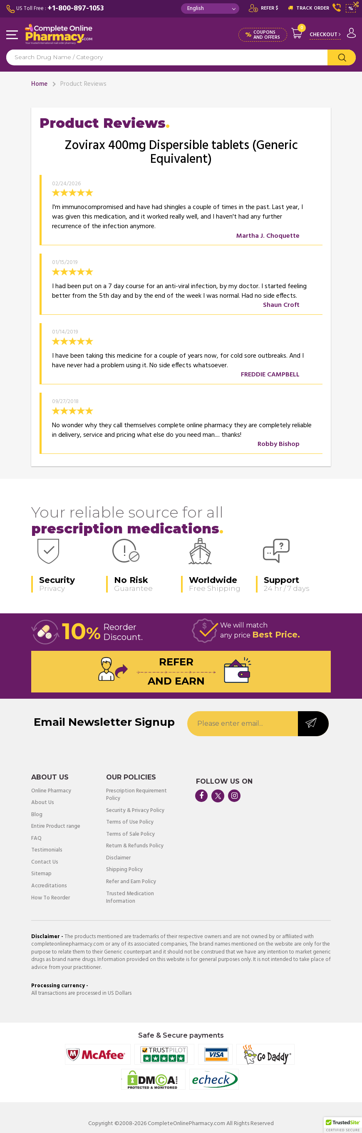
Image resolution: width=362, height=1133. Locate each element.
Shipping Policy (124, 870)
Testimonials (46, 850)
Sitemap (41, 874)
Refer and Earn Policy (131, 882)
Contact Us (44, 863)
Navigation (12, 35)
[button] (343, 1125)
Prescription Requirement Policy (136, 795)
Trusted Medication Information (130, 898)
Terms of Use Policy (130, 823)
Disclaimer (118, 858)
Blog (36, 815)
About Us (42, 803)
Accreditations (49, 886)
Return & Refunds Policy (135, 846)
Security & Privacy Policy (135, 811)
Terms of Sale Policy (130, 835)
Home (39, 84)
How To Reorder (50, 898)
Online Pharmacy (51, 791)
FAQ (36, 839)
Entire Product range (55, 827)
